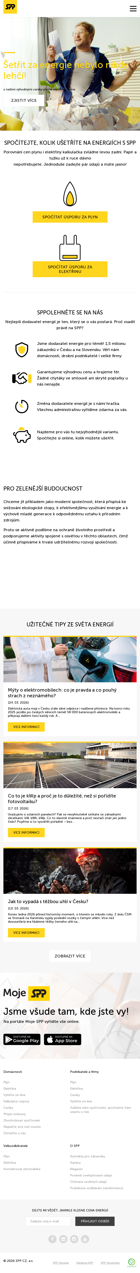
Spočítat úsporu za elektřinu (70, 269)
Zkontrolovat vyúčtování (21, 1120)
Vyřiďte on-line (14, 1095)
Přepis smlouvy (14, 1114)
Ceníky (8, 1108)
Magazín (76, 1169)
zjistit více (24, 100)
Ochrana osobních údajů (88, 1182)
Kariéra (75, 1163)
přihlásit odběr (95, 1221)
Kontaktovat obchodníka (21, 1169)
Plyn (6, 1082)
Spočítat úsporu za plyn (70, 216)
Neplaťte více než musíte (22, 1127)
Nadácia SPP (84, 1262)
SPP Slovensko (110, 1262)
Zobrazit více (70, 956)
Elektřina (9, 1089)
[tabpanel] (70, 74)
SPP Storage (61, 1262)
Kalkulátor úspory (16, 1101)
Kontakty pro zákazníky (87, 1156)
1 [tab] (9, 52)
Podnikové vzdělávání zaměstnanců (96, 1188)
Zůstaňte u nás (14, 1133)
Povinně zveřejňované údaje (91, 1175)
